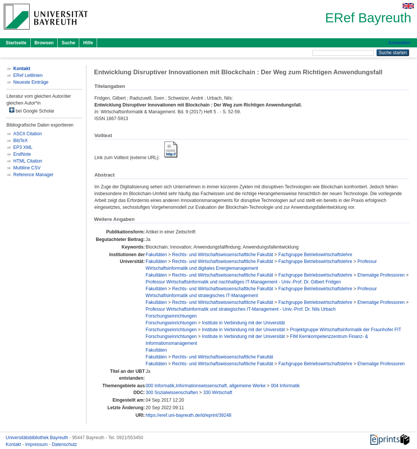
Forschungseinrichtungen (171, 316)
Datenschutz (64, 444)
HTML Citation (27, 161)
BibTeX (20, 140)
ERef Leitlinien (27, 75)
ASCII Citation (27, 133)
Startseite (16, 42)
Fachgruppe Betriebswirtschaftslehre (315, 254)
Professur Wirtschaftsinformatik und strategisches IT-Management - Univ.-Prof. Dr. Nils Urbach (240, 309)
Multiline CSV (27, 168)
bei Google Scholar (31, 110)
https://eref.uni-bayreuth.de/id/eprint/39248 (188, 415)
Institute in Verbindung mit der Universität (243, 322)
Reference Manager (33, 174)
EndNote (22, 154)
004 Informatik (285, 385)
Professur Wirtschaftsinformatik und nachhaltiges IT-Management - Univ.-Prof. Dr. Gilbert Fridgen (243, 282)
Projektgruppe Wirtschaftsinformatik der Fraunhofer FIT (345, 329)
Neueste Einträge (31, 82)
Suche (68, 42)
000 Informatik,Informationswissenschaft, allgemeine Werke (206, 385)
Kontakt (14, 444)
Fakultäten (156, 254)
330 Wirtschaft (217, 392)
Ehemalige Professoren (381, 275)
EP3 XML (23, 147)
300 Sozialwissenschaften (172, 392)
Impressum (37, 444)
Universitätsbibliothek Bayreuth (37, 437)
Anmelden (399, 42)
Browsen (44, 42)
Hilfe (88, 42)
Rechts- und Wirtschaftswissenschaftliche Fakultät (222, 254)
